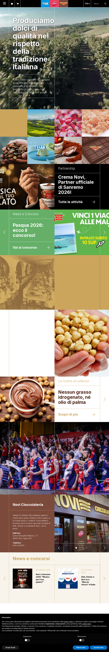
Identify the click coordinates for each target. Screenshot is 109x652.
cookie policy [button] (86, 624)
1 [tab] (76, 548)
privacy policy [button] (68, 622)
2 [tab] (80, 548)
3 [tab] (83, 548)
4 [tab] (87, 548)
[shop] (18, 3)
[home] (12, 3)
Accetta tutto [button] (98, 647)
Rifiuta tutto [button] (80, 647)
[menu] (4, 3)
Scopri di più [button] (10, 647)
